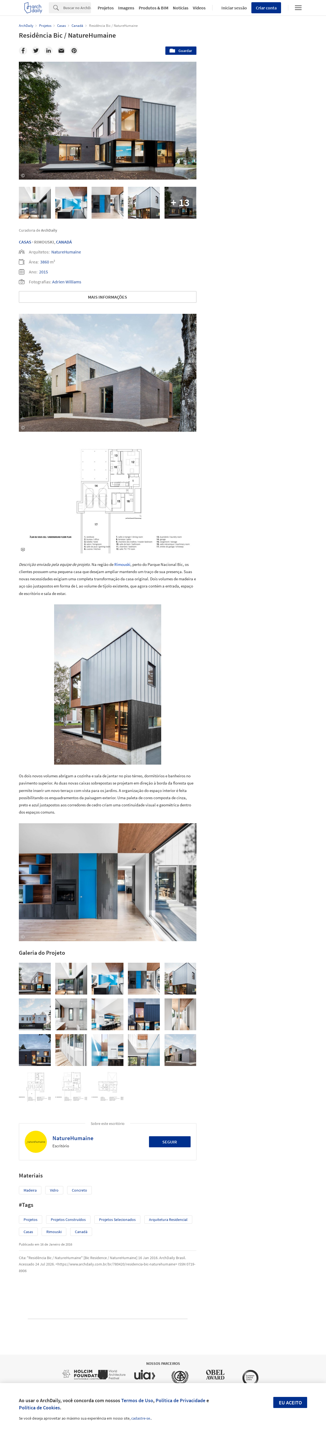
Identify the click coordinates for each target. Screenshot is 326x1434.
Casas (25, 242)
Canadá (64, 242)
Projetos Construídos (68, 1219)
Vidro (54, 1190)
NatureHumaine (66, 252)
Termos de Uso (137, 1400)
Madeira (30, 1190)
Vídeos (199, 8)
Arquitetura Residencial (168, 1219)
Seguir (169, 1142)
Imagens (126, 8)
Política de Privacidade (180, 1400)
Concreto (79, 1190)
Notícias (180, 8)
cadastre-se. (141, 1418)
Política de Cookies (39, 1407)
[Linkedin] (48, 50)
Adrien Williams (66, 281)
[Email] (61, 50)
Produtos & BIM (153, 8)
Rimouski (122, 564)
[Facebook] (23, 50)
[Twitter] (36, 50)
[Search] (77, 7)
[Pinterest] (74, 50)
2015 (43, 272)
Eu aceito (290, 1402)
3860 (44, 262)
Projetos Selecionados (117, 1219)
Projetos (106, 8)
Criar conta (266, 8)
